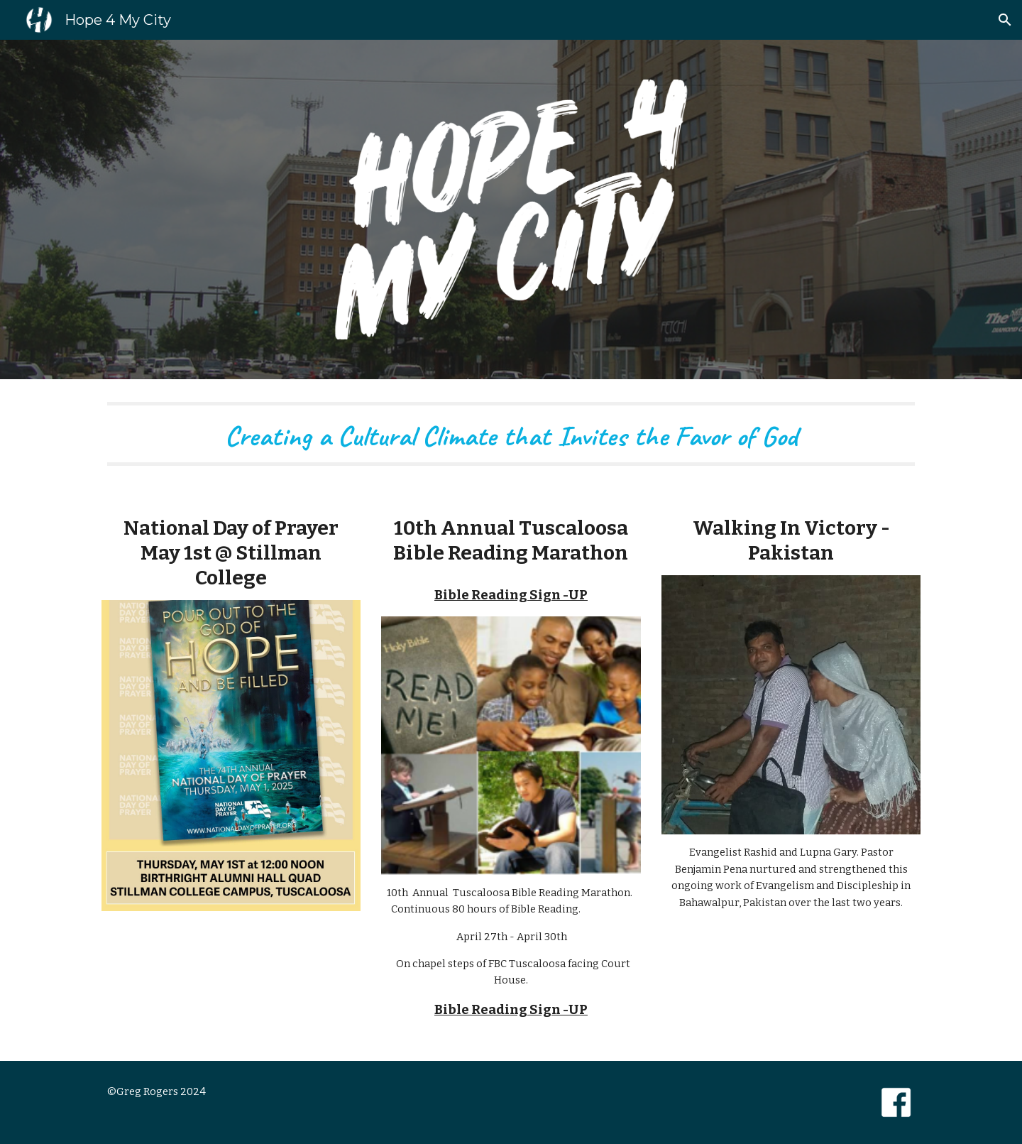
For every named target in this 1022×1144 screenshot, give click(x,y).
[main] (511, 434)
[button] (1005, 20)
